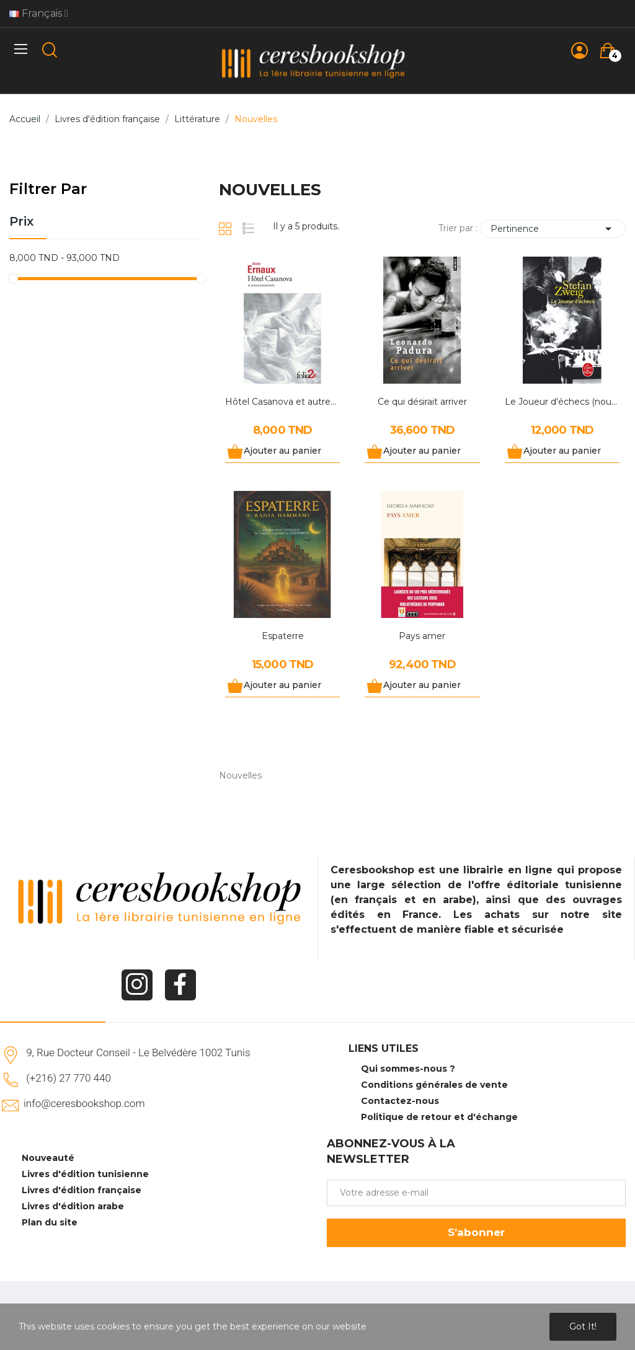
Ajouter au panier (282, 450)
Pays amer (422, 636)
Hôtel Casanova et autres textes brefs (282, 401)
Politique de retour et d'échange (439, 1117)
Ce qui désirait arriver (422, 401)
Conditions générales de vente (434, 1084)
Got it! (583, 1326)
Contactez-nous (400, 1100)
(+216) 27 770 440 (68, 1078)
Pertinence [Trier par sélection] (553, 228)
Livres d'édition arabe (73, 1206)
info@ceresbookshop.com (84, 1103)
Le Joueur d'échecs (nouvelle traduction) (562, 401)
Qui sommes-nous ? (408, 1068)
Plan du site (50, 1222)
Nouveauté (48, 1157)
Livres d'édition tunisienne (85, 1174)
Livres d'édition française (81, 1190)
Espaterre (283, 636)
